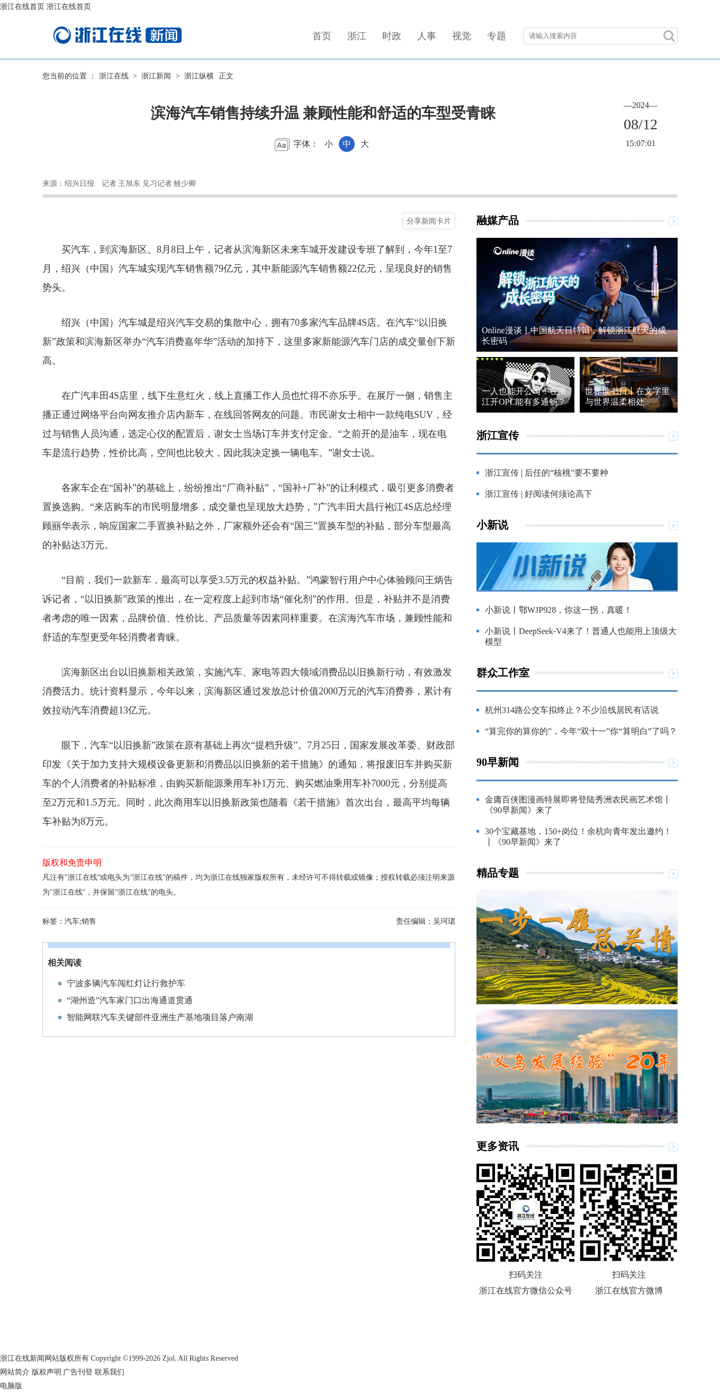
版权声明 (46, 1372)
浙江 (356, 36)
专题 (496, 36)
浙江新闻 (156, 76)
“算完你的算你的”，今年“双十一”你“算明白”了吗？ (581, 731)
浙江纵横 (199, 76)
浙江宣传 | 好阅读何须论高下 (538, 493)
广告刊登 (78, 1372)
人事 (426, 36)
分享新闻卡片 (429, 221)
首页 (321, 36)
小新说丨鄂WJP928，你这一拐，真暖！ (558, 609)
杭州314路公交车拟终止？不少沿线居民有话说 (572, 710)
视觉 (461, 36)
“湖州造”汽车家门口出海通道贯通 (130, 1000)
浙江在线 (114, 76)
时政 (391, 36)
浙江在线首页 (22, 7)
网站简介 (15, 1372)
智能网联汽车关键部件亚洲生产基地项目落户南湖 (160, 1017)
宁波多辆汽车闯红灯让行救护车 (126, 983)
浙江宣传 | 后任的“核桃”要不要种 (546, 472)
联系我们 (109, 1372)
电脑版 (11, 1386)
